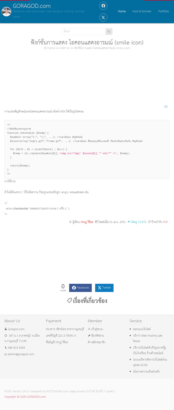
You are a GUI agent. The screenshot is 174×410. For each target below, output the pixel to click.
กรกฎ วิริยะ (87, 222)
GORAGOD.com (32, 6)
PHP (165, 222)
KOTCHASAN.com (57, 391)
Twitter (106, 287)
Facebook (83, 287)
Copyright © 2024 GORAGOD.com (25, 397)
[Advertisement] (87, 80)
